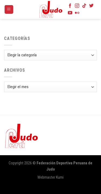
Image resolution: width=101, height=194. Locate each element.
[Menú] (9, 9)
